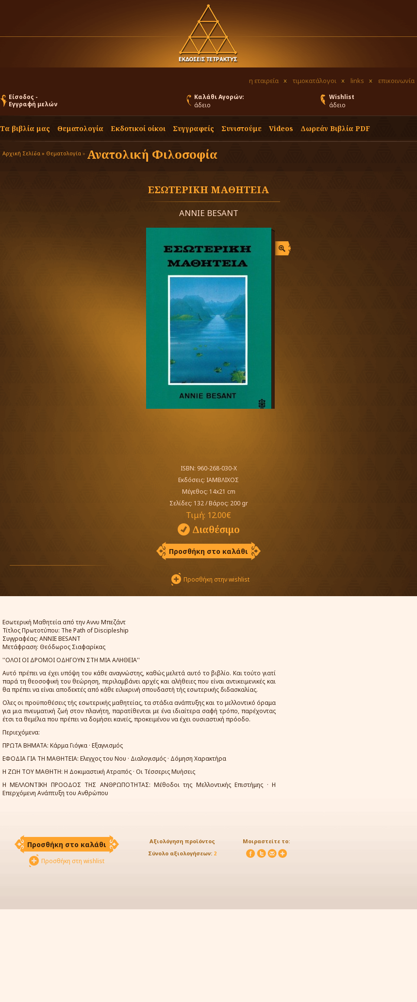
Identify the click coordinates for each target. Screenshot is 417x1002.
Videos (281, 128)
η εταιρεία (264, 80)
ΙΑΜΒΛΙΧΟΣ (222, 480)
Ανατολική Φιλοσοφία (152, 154)
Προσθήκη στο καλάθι (208, 551)
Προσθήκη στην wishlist (216, 579)
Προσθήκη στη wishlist (72, 861)
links (357, 80)
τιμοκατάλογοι (314, 80)
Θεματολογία (80, 128)
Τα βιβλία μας (25, 128)
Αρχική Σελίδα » (23, 153)
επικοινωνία (396, 80)
